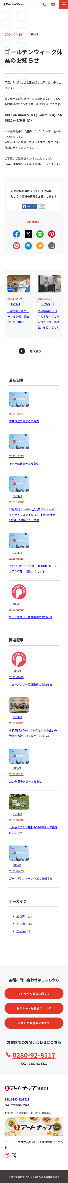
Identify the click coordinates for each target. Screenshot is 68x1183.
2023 (19, 931)
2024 (19, 923)
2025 (19, 916)
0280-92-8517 (34, 1054)
